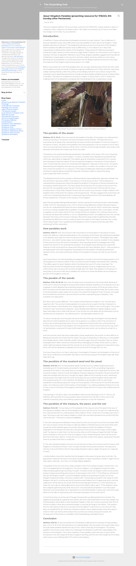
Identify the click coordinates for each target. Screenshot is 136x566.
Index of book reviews (10, 109)
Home (4, 100)
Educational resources (10, 116)
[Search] (122, 5)
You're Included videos (10, 118)
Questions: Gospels (9, 125)
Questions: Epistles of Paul (11, 129)
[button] (118, 16)
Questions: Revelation (10, 134)
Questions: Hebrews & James (12, 131)
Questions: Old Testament (11, 124)
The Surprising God (55, 4)
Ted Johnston (18, 56)
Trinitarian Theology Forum (13, 68)
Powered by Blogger (81, 557)
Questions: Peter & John (11, 133)
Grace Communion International (13, 47)
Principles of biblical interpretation (9, 121)
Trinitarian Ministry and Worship (13, 70)
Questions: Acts (7, 127)
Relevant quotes (8, 115)
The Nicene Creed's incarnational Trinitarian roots (13, 112)
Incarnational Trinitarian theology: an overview (11, 106)
